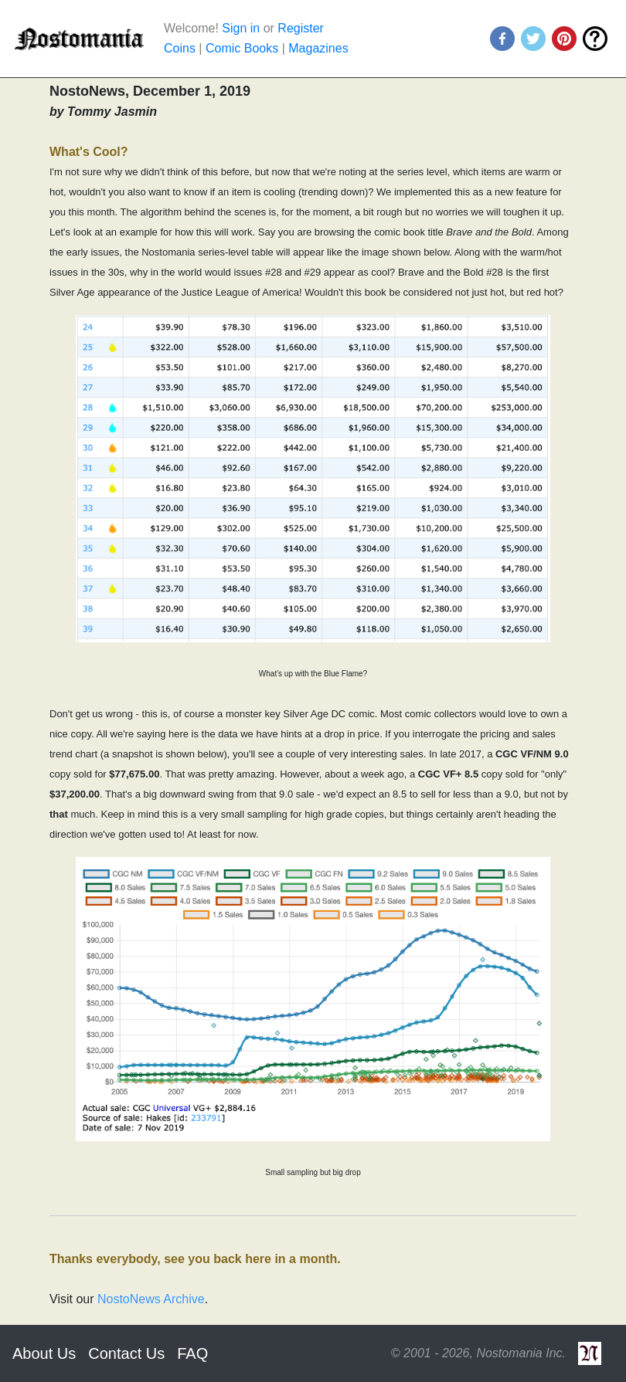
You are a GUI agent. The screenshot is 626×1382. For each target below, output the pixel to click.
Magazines (318, 48)
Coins (180, 48)
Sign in (241, 28)
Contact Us (126, 1353)
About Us (44, 1353)
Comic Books (242, 48)
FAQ (192, 1353)
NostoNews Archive (151, 1299)
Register (300, 28)
